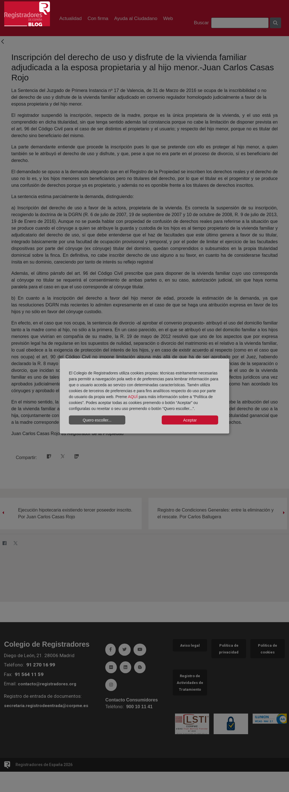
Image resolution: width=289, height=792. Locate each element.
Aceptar (190, 420)
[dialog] (144, 396)
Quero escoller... (97, 420)
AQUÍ (132, 396)
